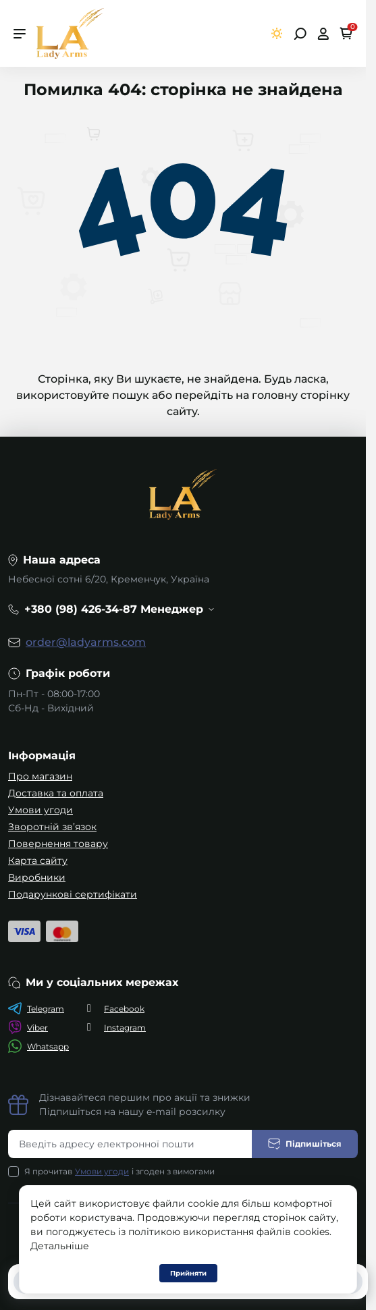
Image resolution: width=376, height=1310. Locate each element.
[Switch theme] (277, 33)
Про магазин (40, 776)
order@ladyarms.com (86, 642)
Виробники (36, 877)
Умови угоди (40, 810)
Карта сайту (38, 860)
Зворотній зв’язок (52, 827)
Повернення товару (58, 844)
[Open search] (300, 34)
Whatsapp (38, 1046)
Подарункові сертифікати (72, 894)
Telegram (36, 1008)
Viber (28, 1027)
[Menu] (20, 33)
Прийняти (188, 1273)
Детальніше (59, 1246)
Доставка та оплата (55, 793)
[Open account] (323, 34)
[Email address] (130, 1144)
